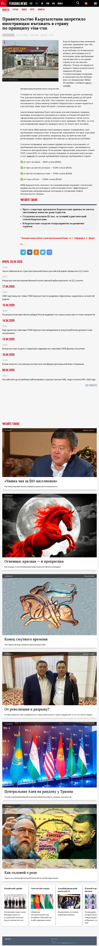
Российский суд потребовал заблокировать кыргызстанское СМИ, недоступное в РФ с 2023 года (48, 380)
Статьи (16, 10)
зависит (31, 156)
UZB (54, 3)
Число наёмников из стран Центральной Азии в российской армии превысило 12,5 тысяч (45, 271)
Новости (6, 10)
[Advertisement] (49, 406)
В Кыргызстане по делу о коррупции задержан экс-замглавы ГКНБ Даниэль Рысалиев (43, 349)
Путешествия (34, 35)
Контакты (8, 939)
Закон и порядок (22, 35)
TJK (42, 3)
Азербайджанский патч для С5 (67, 890)
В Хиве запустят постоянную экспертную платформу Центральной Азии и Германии (43, 364)
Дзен (91, 238)
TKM (48, 3)
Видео (25, 10)
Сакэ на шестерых (40, 889)
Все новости (91, 386)
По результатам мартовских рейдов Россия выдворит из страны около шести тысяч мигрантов (48, 315)
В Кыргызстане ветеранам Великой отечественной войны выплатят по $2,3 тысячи (42, 281)
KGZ (36, 3)
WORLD (61, 3)
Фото (33, 10)
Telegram (78, 238)
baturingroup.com (66, 943)
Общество (43, 35)
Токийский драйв (13, 889)
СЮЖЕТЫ (42, 10)
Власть (51, 35)
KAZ (31, 3)
